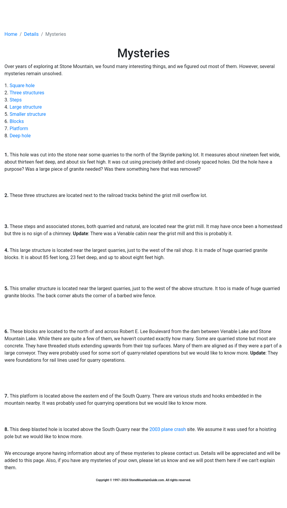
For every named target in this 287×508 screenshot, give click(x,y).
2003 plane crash (167, 429)
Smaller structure (28, 114)
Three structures (27, 93)
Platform (19, 128)
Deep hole (20, 135)
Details (31, 34)
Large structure (26, 107)
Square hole (22, 85)
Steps (15, 100)
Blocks (17, 121)
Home (10, 34)
